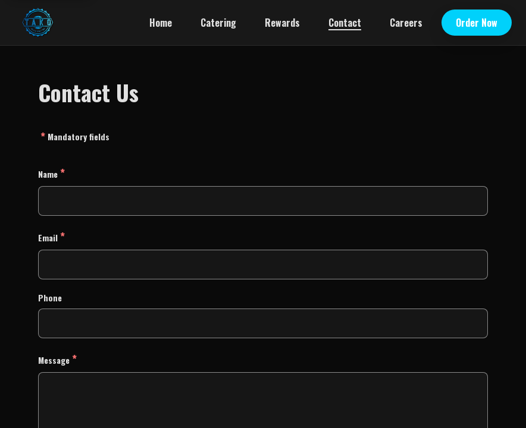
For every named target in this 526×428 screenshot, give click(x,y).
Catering (218, 22)
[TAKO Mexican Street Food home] (37, 22)
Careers (406, 22)
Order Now (476, 22)
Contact (344, 22)
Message (57, 358)
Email (51, 236)
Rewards (282, 22)
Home (160, 22)
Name (51, 172)
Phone (50, 297)
